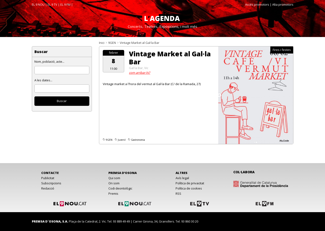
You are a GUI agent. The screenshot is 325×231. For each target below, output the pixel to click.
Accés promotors (257, 4)
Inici (101, 43)
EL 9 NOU (38, 4)
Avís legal (182, 178)
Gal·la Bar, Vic (138, 68)
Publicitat (47, 178)
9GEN (112, 43)
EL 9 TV (52, 4)
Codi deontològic (120, 188)
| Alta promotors (281, 4)
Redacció (47, 188)
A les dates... (43, 80)
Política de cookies (189, 188)
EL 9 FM (65, 4)
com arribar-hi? (139, 72)
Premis (113, 193)
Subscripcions (51, 183)
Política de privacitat (190, 183)
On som (113, 183)
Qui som (114, 178)
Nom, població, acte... (49, 61)
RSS (178, 193)
